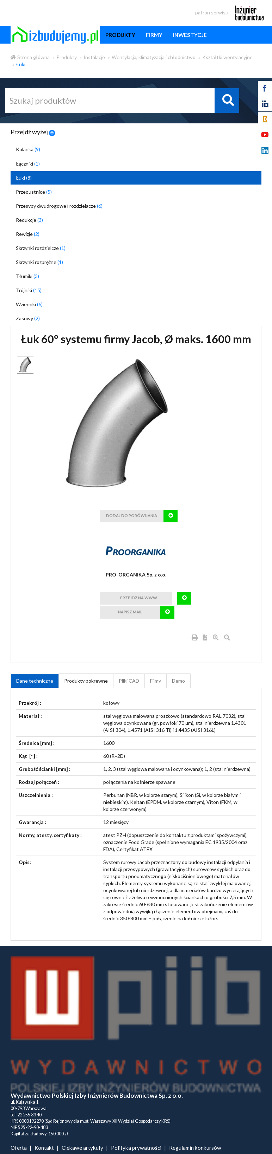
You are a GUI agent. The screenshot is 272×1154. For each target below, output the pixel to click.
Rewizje (27, 234)
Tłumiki (27, 276)
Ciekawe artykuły (82, 1148)
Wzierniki (29, 304)
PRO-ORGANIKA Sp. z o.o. (136, 575)
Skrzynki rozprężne (39, 262)
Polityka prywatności (136, 1148)
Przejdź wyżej (33, 132)
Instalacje (94, 57)
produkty (120, 35)
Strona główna (30, 57)
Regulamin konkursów (195, 1148)
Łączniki (28, 164)
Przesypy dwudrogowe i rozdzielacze (59, 206)
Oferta (19, 1148)
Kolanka (28, 149)
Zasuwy (28, 318)
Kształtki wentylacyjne (227, 57)
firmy (154, 35)
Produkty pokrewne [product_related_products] (86, 681)
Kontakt (44, 1148)
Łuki (20, 64)
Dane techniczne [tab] (34, 681)
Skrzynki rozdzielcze (41, 248)
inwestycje (190, 35)
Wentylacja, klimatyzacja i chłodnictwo (154, 57)
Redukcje (29, 220)
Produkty (66, 57)
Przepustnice (34, 192)
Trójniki (29, 290)
